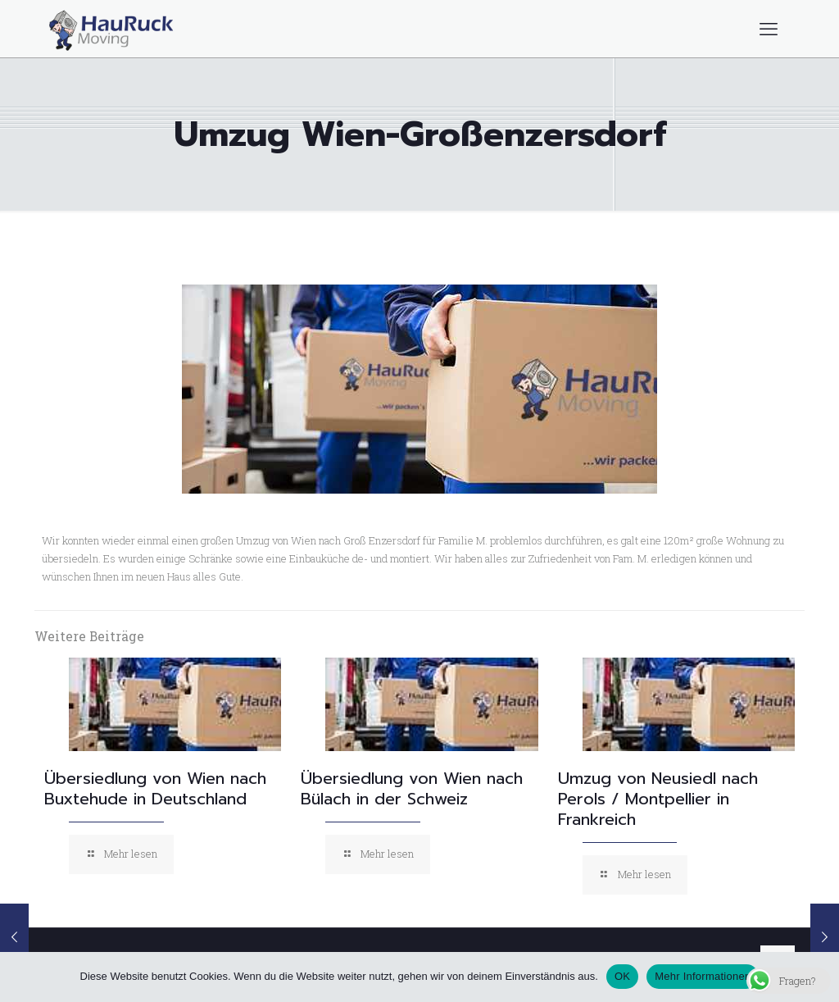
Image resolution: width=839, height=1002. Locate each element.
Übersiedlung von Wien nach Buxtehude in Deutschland (155, 788)
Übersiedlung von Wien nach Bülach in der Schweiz (412, 788)
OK (622, 976)
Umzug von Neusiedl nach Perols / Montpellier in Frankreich (658, 798)
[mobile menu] (768, 29)
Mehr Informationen (703, 976)
